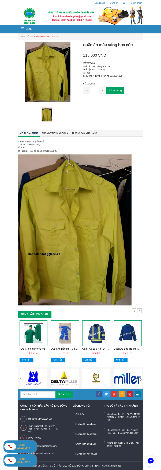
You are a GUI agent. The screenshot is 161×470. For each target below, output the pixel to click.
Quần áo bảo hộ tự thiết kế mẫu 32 (102, 348)
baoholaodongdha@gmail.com (42, 446)
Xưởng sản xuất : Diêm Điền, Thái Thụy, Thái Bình (123, 444)
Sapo (118, 466)
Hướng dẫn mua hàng (84, 133)
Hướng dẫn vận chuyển (87, 454)
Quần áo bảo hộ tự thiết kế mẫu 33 (71, 348)
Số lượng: (89, 84)
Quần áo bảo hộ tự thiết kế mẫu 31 (134, 348)
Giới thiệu (80, 414)
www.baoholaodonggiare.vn (41, 453)
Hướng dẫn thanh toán (86, 434)
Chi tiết (26, 360)
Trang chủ (24, 36)
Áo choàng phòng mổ (33, 348)
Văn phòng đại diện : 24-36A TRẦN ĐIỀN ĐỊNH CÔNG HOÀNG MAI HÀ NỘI (123, 417)
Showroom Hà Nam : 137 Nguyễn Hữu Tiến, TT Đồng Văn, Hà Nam (122, 431)
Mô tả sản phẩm (29, 133)
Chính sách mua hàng (86, 444)
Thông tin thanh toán (55, 133)
